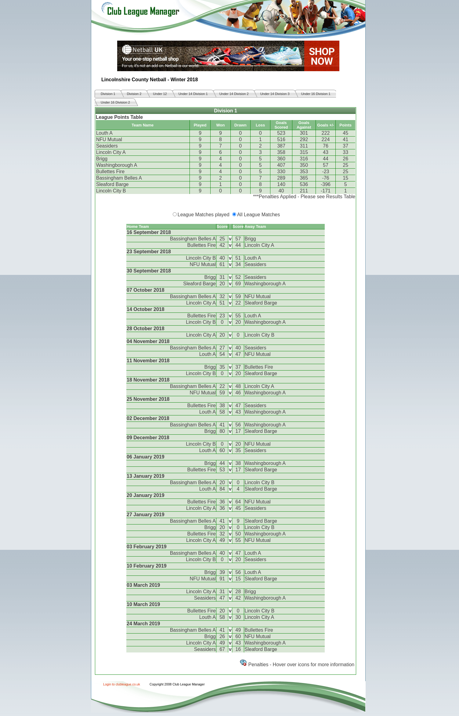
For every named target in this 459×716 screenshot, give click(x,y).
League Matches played (204, 214)
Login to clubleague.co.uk (121, 684)
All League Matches (258, 214)
